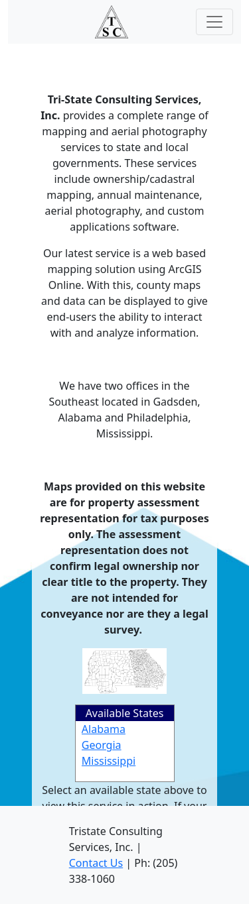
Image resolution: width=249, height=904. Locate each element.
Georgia (102, 745)
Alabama (103, 729)
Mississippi (108, 761)
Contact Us (96, 863)
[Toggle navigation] (214, 22)
